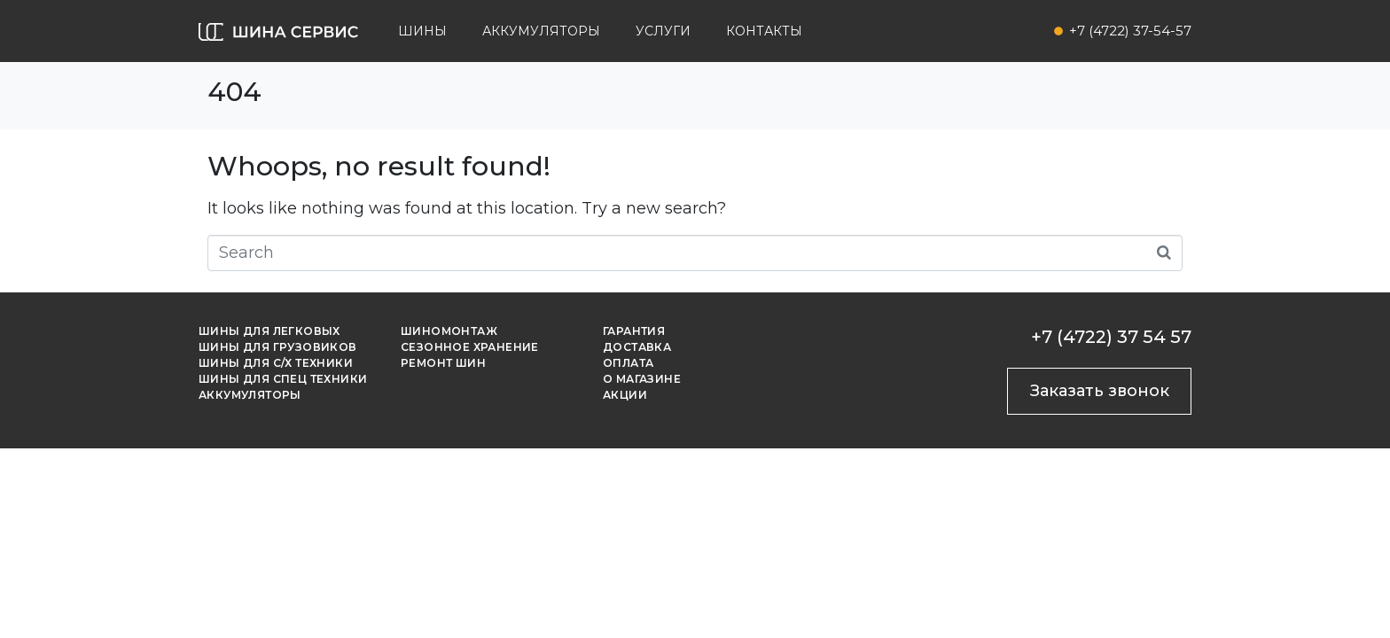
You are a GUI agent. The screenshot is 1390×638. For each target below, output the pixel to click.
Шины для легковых (269, 331)
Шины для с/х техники (276, 363)
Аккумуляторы (541, 31)
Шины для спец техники (283, 378)
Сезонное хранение (470, 347)
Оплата (628, 363)
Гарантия (634, 331)
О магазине (642, 378)
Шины (422, 31)
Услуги (663, 31)
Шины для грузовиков (278, 347)
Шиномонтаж (449, 331)
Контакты (764, 31)
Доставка (637, 347)
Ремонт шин (443, 363)
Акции (625, 394)
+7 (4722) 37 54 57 (1111, 336)
